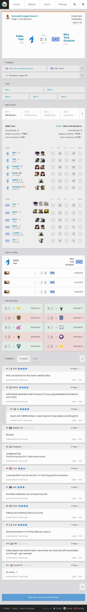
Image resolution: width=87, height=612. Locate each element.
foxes (15, 506)
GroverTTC (18, 565)
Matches (32, 4)
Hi (18, 409)
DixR (15, 369)
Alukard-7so (18, 428)
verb (14, 487)
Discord (67, 608)
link (80, 380)
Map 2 (50, 90)
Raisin (15, 387)
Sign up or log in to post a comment (43, 597)
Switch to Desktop (27, 608)
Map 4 (35, 97)
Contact (6, 608)
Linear (35, 359)
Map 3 (7, 97)
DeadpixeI (17, 447)
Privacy (15, 608)
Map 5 (64, 97)
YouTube (79, 608)
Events (47, 4)
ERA (15, 544)
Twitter (57, 608)
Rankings (63, 4)
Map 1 (7, 90)
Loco (15, 468)
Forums (16, 4)
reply (74, 380)
